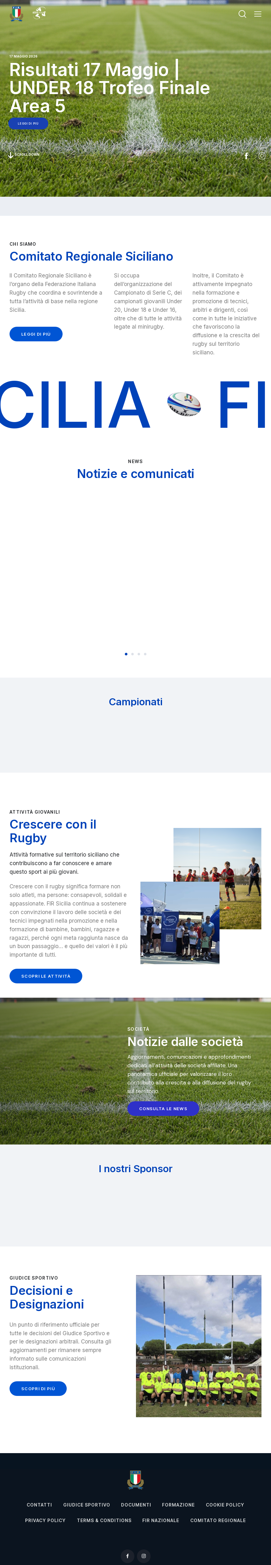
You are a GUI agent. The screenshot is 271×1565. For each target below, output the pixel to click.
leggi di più (28, 123)
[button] (257, 14)
